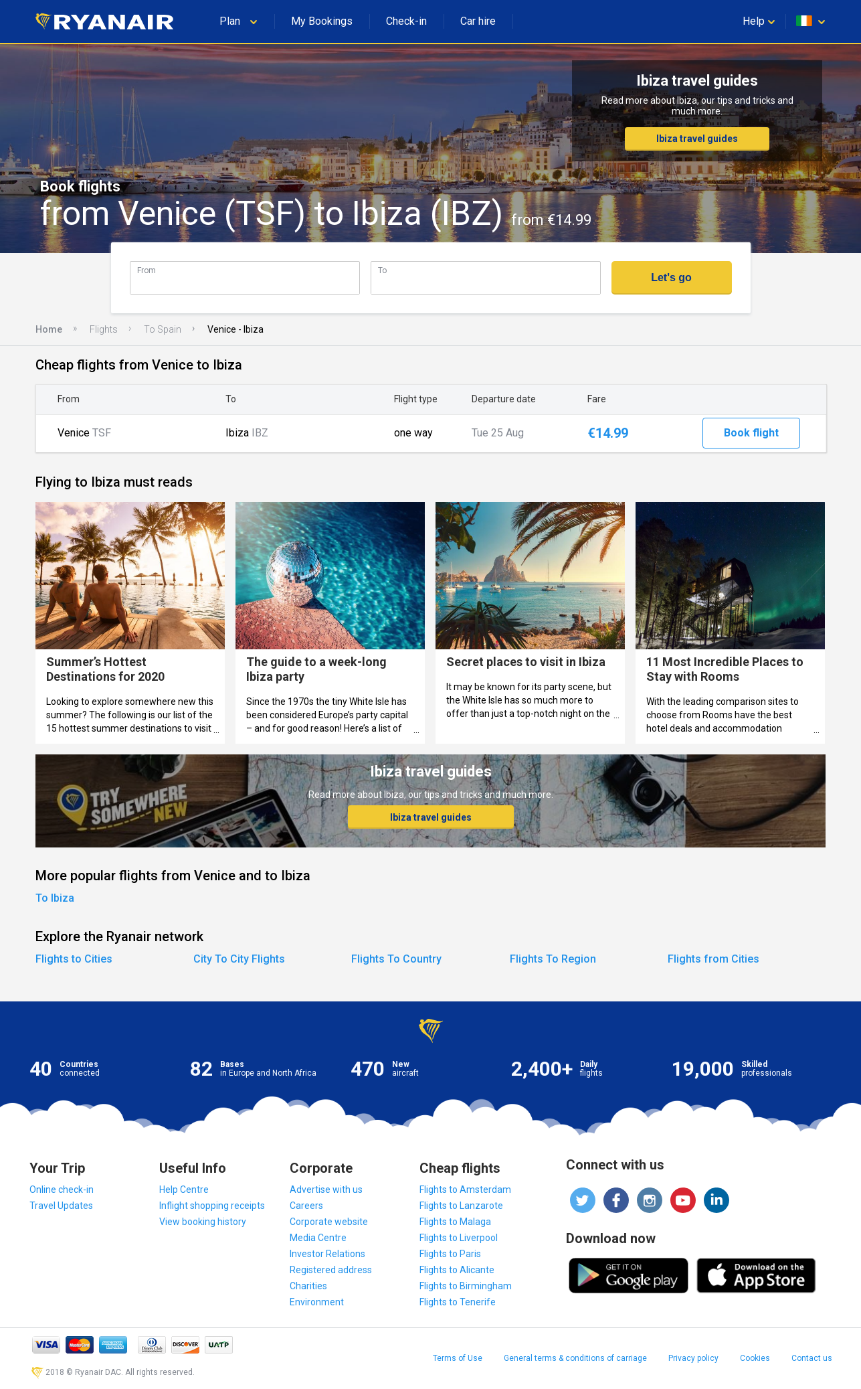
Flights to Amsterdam (465, 1189)
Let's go (671, 277)
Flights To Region (553, 959)
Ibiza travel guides (697, 138)
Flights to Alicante (456, 1269)
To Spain (162, 329)
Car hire (478, 21)
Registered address (331, 1269)
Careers (306, 1205)
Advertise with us (326, 1189)
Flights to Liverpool (458, 1237)
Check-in (406, 21)
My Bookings (322, 21)
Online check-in (61, 1189)
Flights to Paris (450, 1253)
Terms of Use (457, 1358)
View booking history (202, 1221)
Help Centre (184, 1189)
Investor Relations (327, 1253)
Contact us (811, 1358)
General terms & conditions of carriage (575, 1358)
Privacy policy (693, 1358)
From (146, 270)
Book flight (751, 432)
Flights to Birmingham (465, 1286)
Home (48, 329)
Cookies (755, 1358)
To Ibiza (54, 898)
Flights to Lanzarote (461, 1205)
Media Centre (318, 1237)
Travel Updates (61, 1205)
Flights (104, 329)
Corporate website (329, 1221)
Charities (308, 1286)
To (382, 270)
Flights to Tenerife (457, 1302)
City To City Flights (239, 959)
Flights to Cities (73, 959)
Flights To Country (396, 959)
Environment (317, 1302)
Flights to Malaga (455, 1221)
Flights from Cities (713, 959)
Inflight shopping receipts (212, 1205)
